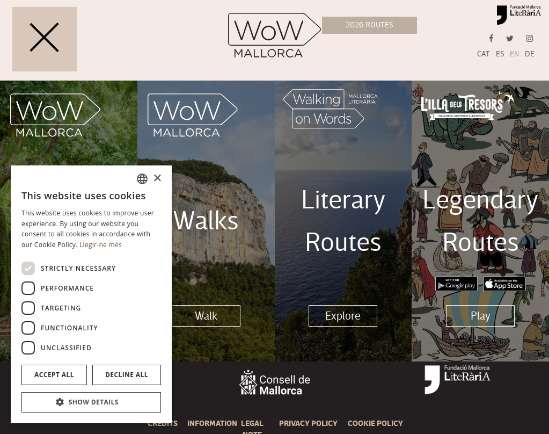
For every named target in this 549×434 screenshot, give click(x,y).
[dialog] (91, 294)
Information (212, 423)
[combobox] (142, 178)
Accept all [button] (54, 374)
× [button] (157, 179)
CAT (483, 54)
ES (500, 54)
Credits (163, 423)
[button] (91, 402)
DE (530, 54)
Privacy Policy (308, 423)
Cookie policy (375, 423)
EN (514, 54)
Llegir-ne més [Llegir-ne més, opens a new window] (100, 244)
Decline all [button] (126, 374)
